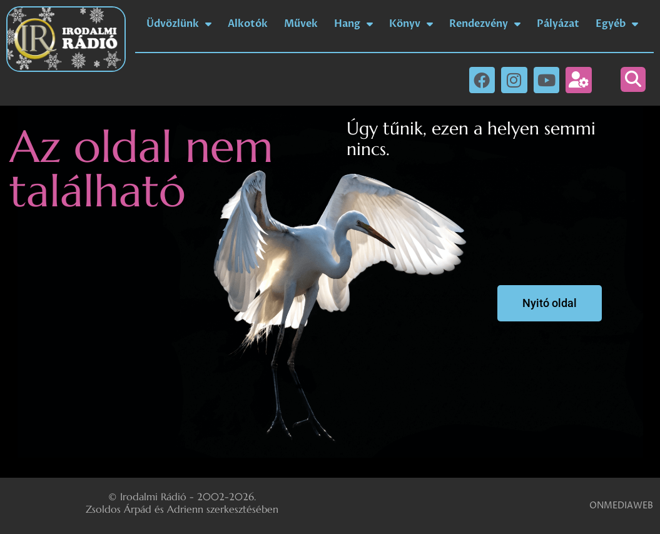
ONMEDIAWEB (621, 505)
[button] (633, 79)
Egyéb (617, 24)
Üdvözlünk (178, 24)
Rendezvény (484, 24)
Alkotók (248, 24)
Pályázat (558, 24)
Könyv (411, 24)
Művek (301, 24)
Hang (353, 24)
